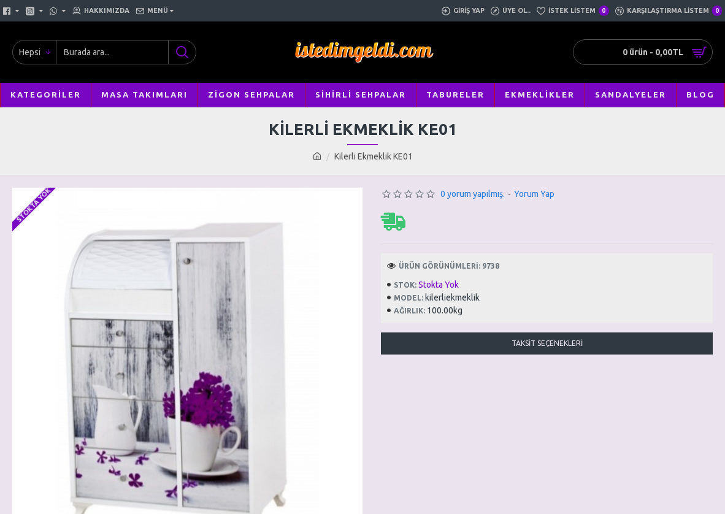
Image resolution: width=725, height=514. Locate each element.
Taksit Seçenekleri (547, 343)
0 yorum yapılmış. (472, 194)
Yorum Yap (534, 194)
